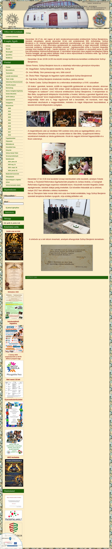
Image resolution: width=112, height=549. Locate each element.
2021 (9, 120)
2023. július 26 (12, 161)
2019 (9, 126)
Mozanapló (9, 52)
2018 (9, 129)
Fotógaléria (9, 103)
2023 (9, 114)
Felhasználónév (10, 196)
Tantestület (9, 73)
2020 (9, 123)
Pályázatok (9, 141)
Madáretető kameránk (12, 174)
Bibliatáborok (10, 144)
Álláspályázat (10, 176)
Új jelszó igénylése (12, 208)
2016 (9, 135)
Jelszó (6, 201)
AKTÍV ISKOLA (10, 97)
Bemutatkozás (10, 70)
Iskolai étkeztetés (11, 94)
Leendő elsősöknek (12, 76)
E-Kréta (8, 46)
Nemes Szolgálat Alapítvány (14, 91)
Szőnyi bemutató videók (13, 185)
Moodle (8, 49)
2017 (9, 132)
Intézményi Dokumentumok (14, 82)
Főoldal (8, 67)
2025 (9, 108)
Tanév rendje (10, 79)
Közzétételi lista (10, 147)
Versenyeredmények (12, 156)
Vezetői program (11, 85)
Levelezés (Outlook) (12, 36)
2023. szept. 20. (12, 167)
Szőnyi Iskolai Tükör (12, 153)
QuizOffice (9, 55)
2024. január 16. (13, 170)
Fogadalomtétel (10, 138)
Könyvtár (8, 150)
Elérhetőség (9, 88)
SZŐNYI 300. (31, 277)
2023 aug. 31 (12, 164)
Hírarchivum (9, 105)
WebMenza (9, 58)
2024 (9, 111)
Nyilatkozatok (10, 159)
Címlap (28, 33)
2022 (9, 117)
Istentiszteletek (10, 100)
